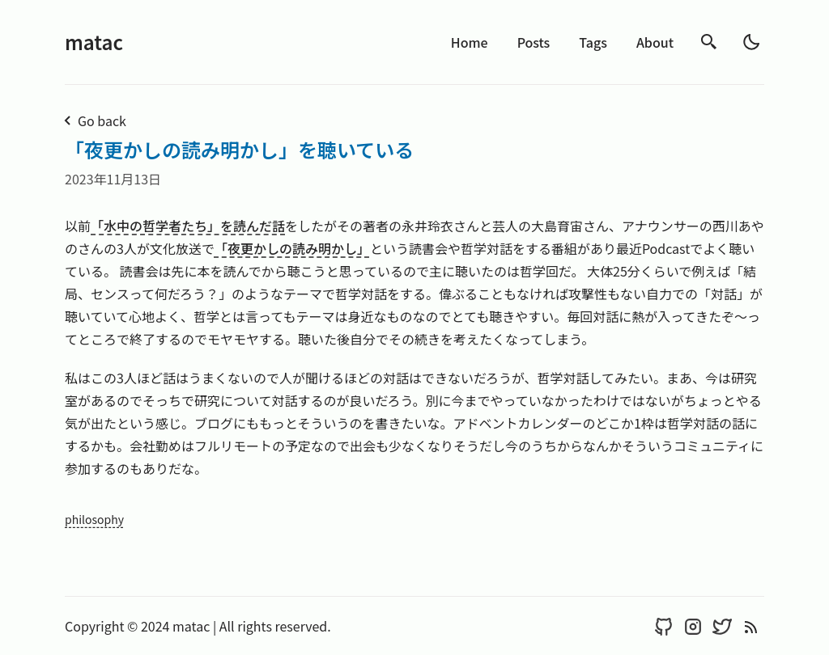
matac (94, 41)
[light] (751, 42)
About (655, 42)
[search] (709, 42)
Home (469, 42)
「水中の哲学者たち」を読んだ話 (188, 225)
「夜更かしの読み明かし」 (292, 248)
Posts (534, 42)
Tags (593, 42)
